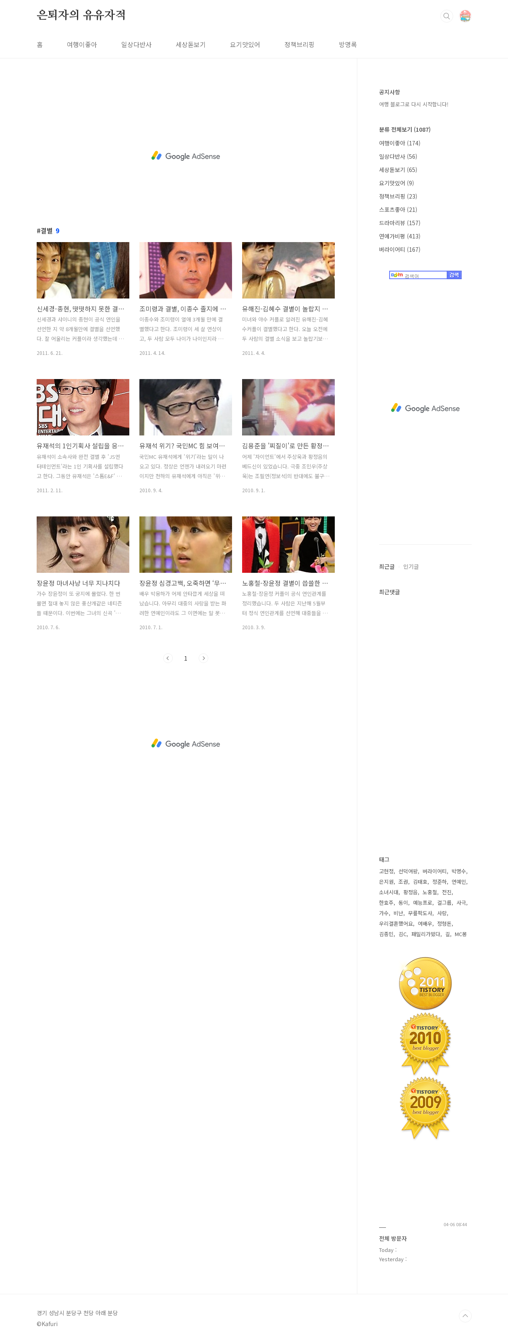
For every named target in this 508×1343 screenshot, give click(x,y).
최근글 (387, 566)
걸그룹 (444, 902)
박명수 (459, 871)
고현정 (386, 871)
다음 (203, 658)
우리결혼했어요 (396, 923)
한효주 (386, 902)
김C (402, 934)
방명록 (348, 44)
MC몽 (461, 934)
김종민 (386, 934)
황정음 (410, 892)
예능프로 (422, 902)
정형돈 (444, 923)
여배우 (425, 923)
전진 (447, 892)
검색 (447, 16)
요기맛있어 (245, 44)
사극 (461, 902)
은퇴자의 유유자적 (81, 15)
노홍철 (430, 892)
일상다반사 (136, 44)
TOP (465, 1316)
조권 (403, 881)
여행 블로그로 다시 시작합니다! (413, 104)
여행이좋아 (82, 44)
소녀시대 (388, 892)
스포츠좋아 (398, 209)
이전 (168, 658)
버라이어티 (400, 249)
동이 (403, 902)
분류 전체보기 (405, 129)
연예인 (459, 881)
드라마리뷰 (400, 223)
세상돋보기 (191, 44)
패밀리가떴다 (425, 934)
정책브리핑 (299, 44)
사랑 (442, 913)
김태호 (420, 881)
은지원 (386, 881)
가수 (384, 913)
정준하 (439, 881)
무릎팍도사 (420, 913)
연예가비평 (400, 236)
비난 (398, 913)
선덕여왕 (408, 871)
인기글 (411, 566)
